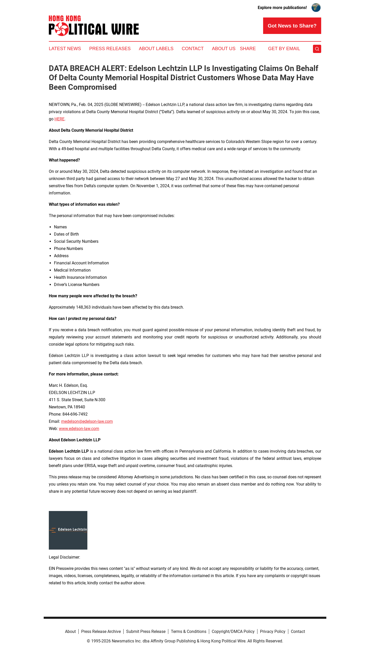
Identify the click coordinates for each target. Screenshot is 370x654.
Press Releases (110, 48)
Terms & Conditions (188, 631)
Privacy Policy (272, 631)
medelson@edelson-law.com (87, 421)
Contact (193, 48)
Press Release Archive (101, 631)
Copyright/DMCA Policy (233, 631)
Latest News (65, 48)
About (70, 631)
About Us (224, 48)
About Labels (156, 48)
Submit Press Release (145, 631)
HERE (59, 119)
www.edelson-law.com (79, 428)
